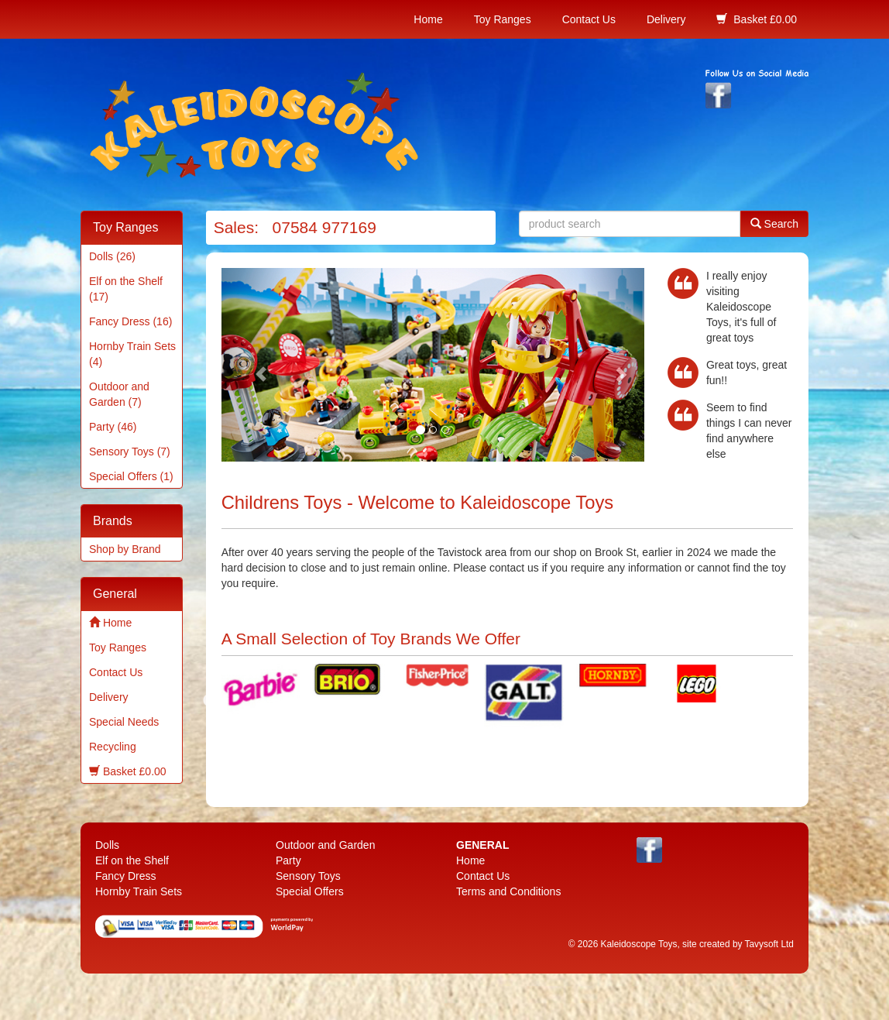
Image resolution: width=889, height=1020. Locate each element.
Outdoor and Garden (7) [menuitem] (119, 394)
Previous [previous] (210, 701)
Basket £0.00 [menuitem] (756, 19)
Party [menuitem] (288, 860)
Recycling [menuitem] (112, 746)
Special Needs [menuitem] (124, 722)
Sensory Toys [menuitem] (308, 876)
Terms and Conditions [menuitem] (508, 891)
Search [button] (774, 223)
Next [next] (755, 701)
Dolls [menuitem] (107, 845)
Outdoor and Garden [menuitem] (325, 845)
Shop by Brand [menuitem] (125, 549)
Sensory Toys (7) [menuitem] (129, 451)
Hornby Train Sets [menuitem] (138, 891)
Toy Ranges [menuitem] (502, 19)
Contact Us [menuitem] (589, 19)
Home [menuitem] (428, 19)
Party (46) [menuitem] (112, 427)
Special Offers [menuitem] (310, 891)
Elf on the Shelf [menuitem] (132, 860)
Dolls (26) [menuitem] (112, 256)
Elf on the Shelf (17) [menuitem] (126, 289)
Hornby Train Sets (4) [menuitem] (132, 354)
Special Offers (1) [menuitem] (131, 476)
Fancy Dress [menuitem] (125, 876)
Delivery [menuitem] (666, 19)
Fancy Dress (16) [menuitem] (130, 321)
